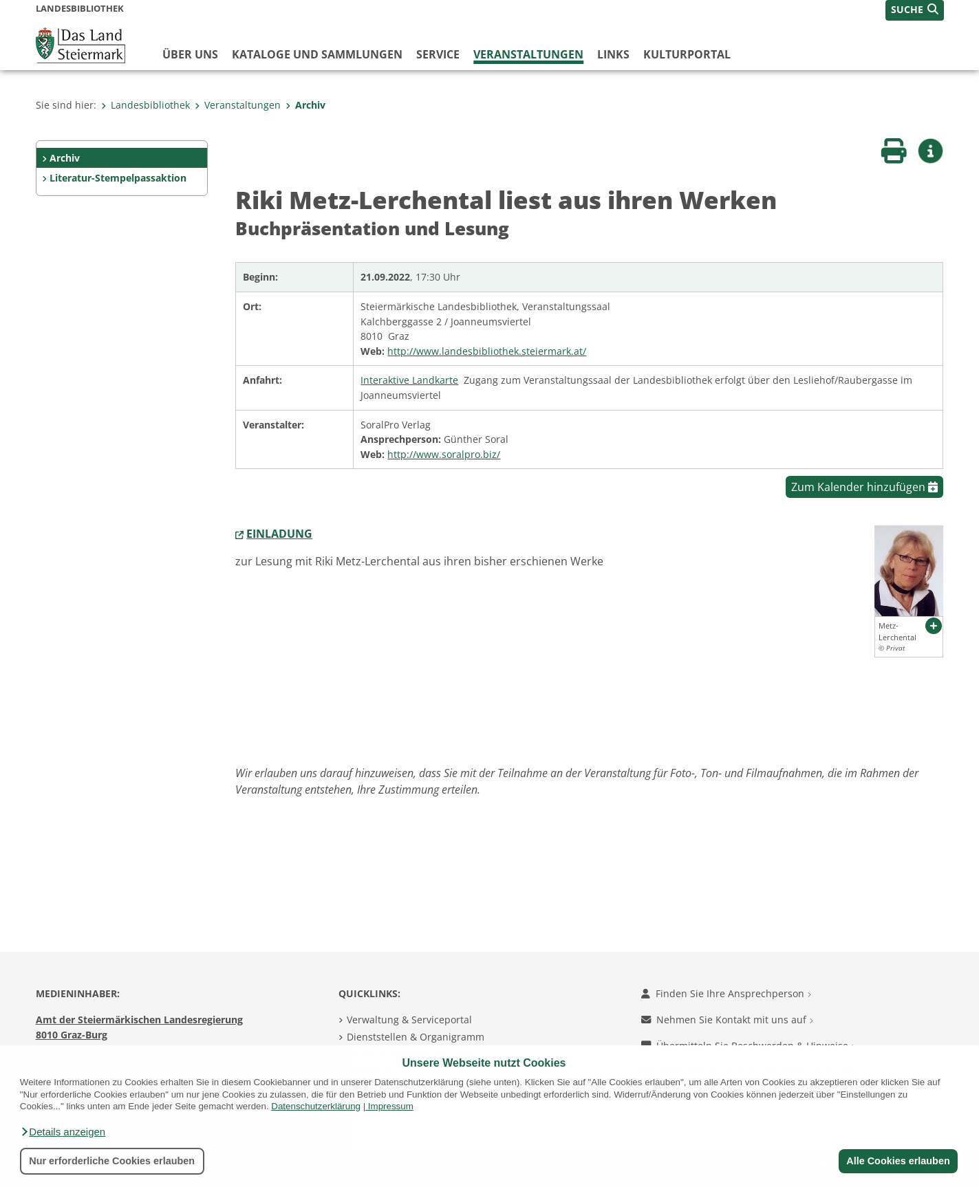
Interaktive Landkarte (409, 379)
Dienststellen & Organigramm (415, 1036)
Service (438, 54)
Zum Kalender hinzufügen (864, 486)
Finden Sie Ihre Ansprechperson (726, 993)
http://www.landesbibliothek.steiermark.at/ (486, 351)
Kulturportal (687, 54)
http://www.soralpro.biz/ (443, 454)
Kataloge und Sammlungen (317, 54)
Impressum (390, 1106)
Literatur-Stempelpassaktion (118, 177)
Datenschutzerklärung (316, 1106)
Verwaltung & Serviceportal (409, 1019)
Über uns (190, 54)
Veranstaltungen (528, 54)
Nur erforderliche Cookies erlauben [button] (112, 1160)
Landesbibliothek (145, 104)
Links (613, 54)
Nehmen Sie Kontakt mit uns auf (727, 1019)
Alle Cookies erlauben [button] (897, 1160)
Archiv (305, 104)
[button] (62, 1131)
